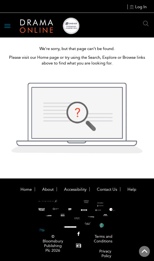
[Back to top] (144, 251)
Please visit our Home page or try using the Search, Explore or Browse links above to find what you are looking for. (77, 60)
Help (131, 189)
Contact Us (107, 189)
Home (26, 189)
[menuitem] (78, 234)
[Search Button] (146, 23)
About (48, 189)
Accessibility (75, 189)
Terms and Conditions (103, 239)
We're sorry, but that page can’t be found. (77, 48)
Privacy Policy (105, 253)
